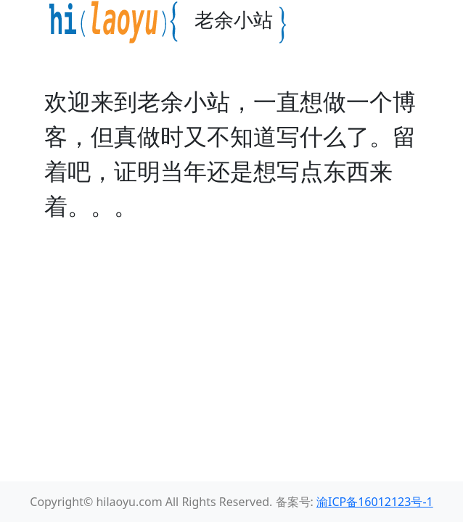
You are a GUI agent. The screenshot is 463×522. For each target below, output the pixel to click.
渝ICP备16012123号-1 (374, 502)
